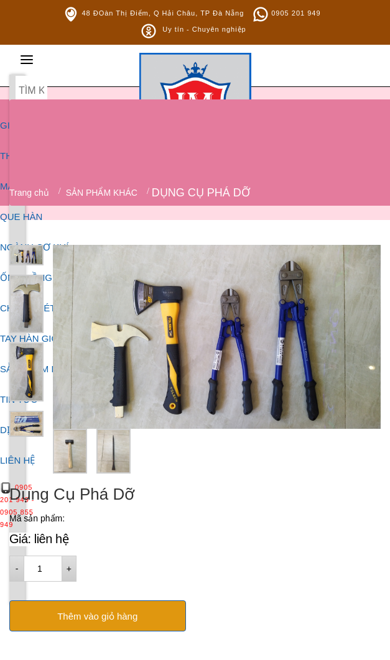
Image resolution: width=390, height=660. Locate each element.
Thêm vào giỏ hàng (97, 616)
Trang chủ (29, 193)
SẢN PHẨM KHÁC (101, 193)
